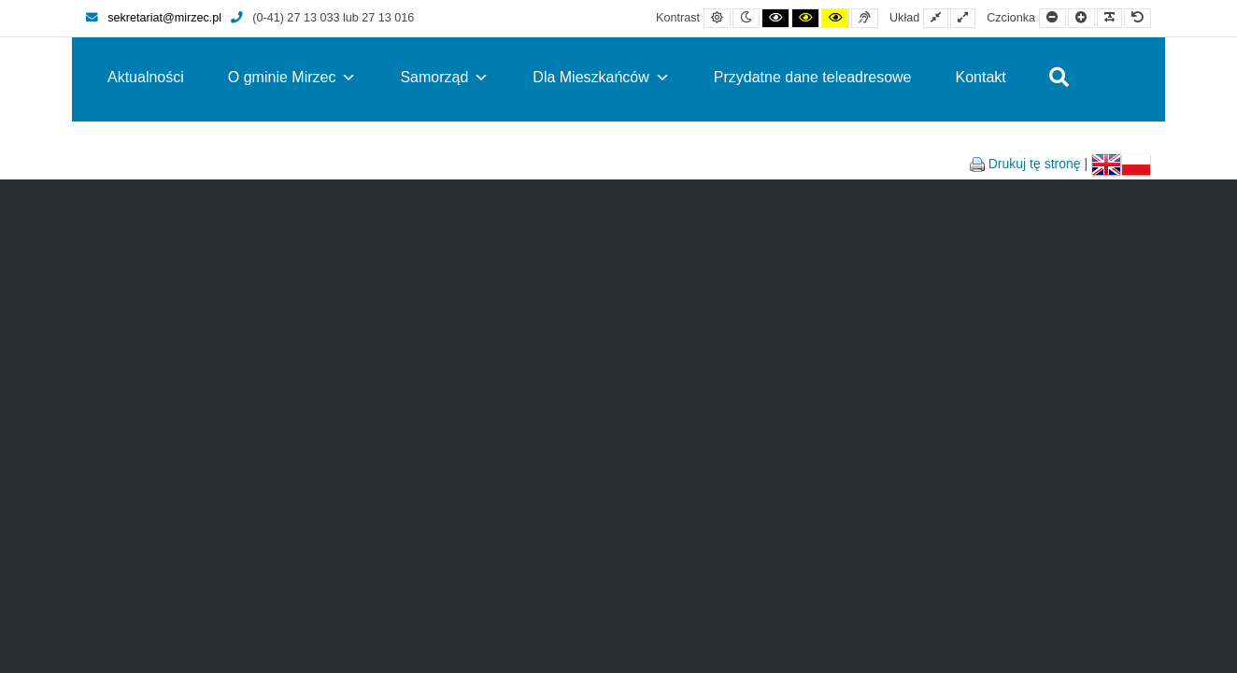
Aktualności (145, 77)
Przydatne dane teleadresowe (813, 77)
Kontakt (981, 77)
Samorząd (444, 77)
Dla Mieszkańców (601, 77)
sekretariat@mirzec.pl (153, 17)
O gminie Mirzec (292, 77)
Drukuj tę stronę (1034, 163)
